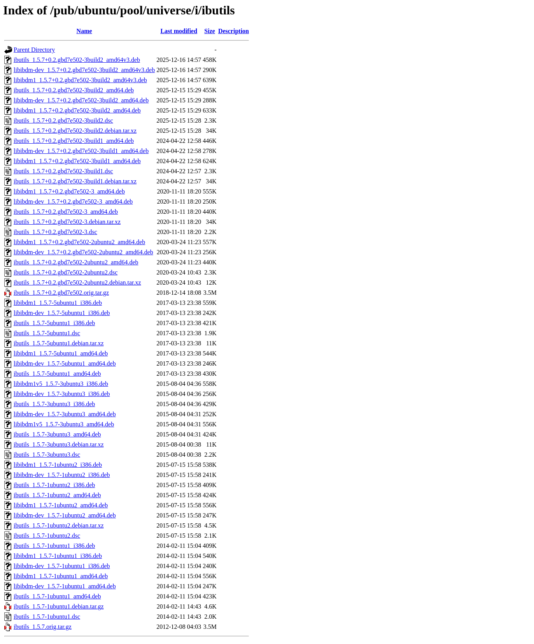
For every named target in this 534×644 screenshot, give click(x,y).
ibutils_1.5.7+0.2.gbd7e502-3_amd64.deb (66, 211)
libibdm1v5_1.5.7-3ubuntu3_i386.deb (61, 383)
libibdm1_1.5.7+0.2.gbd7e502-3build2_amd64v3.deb (80, 80)
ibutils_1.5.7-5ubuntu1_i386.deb (54, 323)
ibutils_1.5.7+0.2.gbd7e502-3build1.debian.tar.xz (75, 181)
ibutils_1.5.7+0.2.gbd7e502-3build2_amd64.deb (74, 90)
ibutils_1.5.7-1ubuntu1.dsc (47, 616)
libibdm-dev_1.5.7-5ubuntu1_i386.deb (62, 313)
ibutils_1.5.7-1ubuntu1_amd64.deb (57, 596)
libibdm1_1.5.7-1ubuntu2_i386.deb (58, 464)
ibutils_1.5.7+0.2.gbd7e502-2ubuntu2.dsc (65, 272)
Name (84, 31)
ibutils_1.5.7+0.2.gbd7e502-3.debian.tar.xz (67, 221)
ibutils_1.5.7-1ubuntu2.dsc (47, 535)
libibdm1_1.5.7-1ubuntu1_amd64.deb (61, 576)
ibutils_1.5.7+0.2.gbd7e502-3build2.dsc (63, 120)
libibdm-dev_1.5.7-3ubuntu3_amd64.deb (65, 414)
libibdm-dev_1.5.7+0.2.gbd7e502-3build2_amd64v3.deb (84, 70)
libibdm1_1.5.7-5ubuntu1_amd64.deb (61, 353)
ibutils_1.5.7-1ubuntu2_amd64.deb (57, 495)
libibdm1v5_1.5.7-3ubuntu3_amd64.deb (64, 424)
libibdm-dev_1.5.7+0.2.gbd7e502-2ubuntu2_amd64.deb (83, 252)
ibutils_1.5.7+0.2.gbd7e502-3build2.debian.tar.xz (75, 130)
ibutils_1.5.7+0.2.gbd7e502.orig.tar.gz (61, 292)
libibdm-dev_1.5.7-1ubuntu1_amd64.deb (65, 586)
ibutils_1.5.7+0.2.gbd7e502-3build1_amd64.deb (74, 140)
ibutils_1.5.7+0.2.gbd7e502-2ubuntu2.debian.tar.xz (77, 282)
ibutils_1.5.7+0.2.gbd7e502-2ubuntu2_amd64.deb (76, 262)
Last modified (178, 31)
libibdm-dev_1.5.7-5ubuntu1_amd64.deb (65, 363)
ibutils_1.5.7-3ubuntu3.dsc (47, 454)
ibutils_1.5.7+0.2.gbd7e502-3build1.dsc (63, 171)
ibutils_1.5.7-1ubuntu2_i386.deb (54, 485)
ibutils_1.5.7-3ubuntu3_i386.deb (54, 404)
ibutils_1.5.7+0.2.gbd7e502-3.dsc (55, 232)
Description (233, 31)
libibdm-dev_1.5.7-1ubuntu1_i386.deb (62, 566)
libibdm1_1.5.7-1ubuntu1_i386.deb (58, 556)
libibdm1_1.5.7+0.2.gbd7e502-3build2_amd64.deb (77, 110)
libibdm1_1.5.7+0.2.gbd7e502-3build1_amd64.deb (77, 161)
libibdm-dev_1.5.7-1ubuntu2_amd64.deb (65, 515)
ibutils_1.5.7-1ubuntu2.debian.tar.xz (59, 525)
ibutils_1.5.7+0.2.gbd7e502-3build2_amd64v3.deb (77, 59)
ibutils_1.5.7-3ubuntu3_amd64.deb (57, 434)
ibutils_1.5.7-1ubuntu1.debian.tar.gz (59, 606)
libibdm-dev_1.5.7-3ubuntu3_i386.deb (62, 394)
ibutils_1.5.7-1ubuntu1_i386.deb (54, 545)
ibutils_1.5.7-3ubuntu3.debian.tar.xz (59, 444)
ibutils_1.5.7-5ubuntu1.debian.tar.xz (59, 343)
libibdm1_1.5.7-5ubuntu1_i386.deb (58, 302)
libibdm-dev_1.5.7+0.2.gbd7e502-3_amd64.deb (73, 201)
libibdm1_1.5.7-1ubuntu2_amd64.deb (61, 505)
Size (209, 31)
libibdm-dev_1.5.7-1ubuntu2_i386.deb (62, 475)
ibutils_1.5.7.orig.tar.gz (43, 626)
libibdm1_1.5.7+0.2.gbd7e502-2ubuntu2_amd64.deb (79, 242)
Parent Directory (34, 49)
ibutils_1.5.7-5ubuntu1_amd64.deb (57, 373)
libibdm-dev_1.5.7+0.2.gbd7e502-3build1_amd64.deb (81, 151)
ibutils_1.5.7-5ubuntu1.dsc (47, 333)
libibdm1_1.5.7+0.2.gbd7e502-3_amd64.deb (69, 191)
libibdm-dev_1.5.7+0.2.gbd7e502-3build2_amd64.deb (81, 100)
